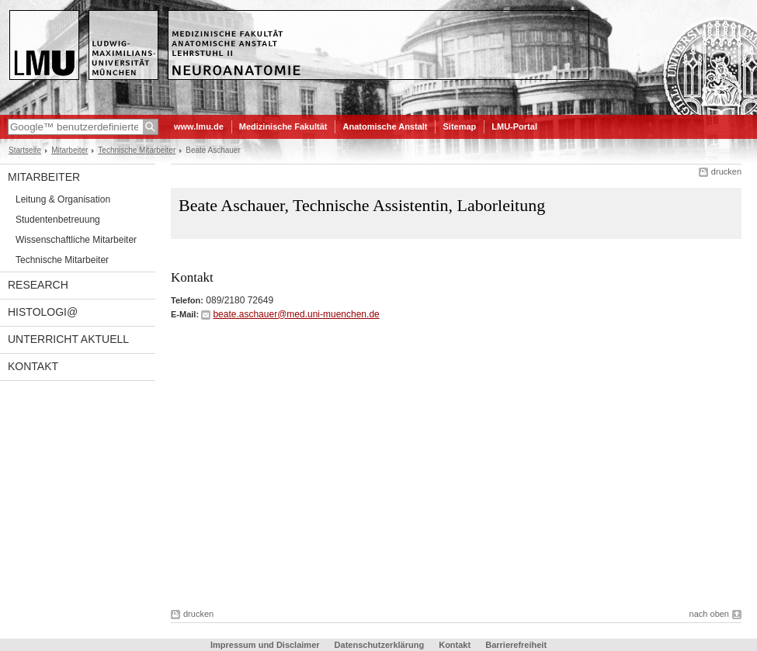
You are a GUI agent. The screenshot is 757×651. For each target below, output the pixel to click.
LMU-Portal (514, 126)
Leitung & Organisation (63, 199)
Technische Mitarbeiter (136, 150)
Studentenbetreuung (58, 219)
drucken (726, 171)
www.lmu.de (199, 126)
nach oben (709, 613)
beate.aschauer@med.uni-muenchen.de (296, 314)
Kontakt (33, 366)
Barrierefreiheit (516, 644)
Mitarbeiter (69, 150)
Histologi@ (43, 312)
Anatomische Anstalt (384, 126)
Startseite (25, 150)
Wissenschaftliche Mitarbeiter (76, 239)
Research (38, 285)
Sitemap (459, 126)
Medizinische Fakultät (283, 126)
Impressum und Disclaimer (265, 644)
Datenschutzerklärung (380, 644)
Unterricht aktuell (68, 339)
